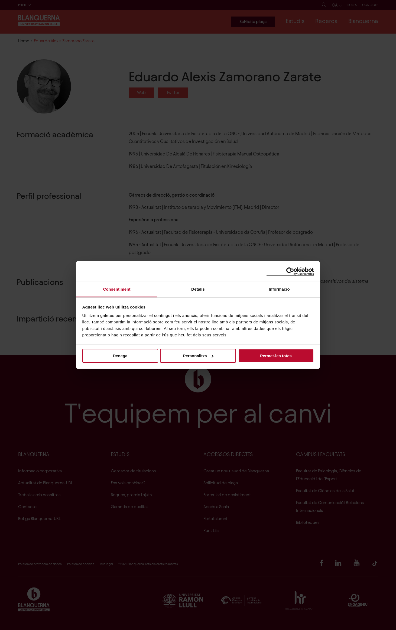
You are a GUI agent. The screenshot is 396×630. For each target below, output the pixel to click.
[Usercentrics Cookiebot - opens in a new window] (290, 271)
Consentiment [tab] (116, 289)
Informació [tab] (279, 289)
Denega (120, 355)
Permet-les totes (276, 355)
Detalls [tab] (198, 289)
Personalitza (198, 355)
